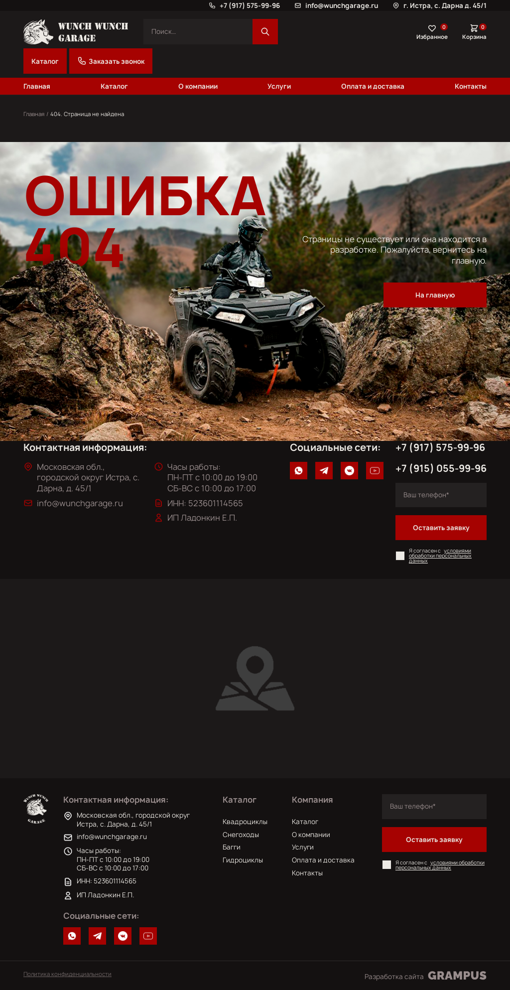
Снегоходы (241, 834)
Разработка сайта (426, 975)
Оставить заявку (441, 527)
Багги (232, 847)
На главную (435, 294)
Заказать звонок (110, 61)
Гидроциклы (243, 859)
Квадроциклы (245, 821)
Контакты (471, 86)
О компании (198, 86)
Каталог (45, 61)
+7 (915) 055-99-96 (441, 468)
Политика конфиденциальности (67, 974)
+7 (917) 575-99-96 (440, 447)
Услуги (279, 86)
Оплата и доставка (372, 86)
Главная (36, 86)
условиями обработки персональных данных (440, 555)
